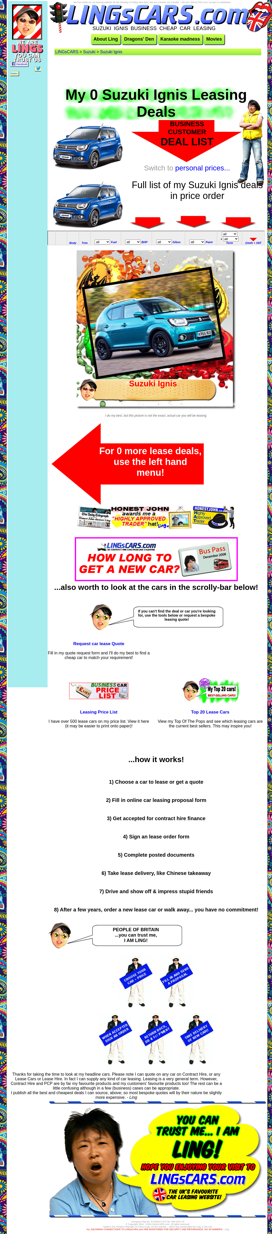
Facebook (19, 64)
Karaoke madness (180, 39)
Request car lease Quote (98, 643)
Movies (214, 39)
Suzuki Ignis (111, 52)
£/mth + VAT (253, 242)
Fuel (114, 242)
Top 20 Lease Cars (210, 712)
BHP (144, 242)
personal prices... (202, 168)
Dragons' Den (139, 39)
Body (73, 242)
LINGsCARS (66, 52)
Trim (84, 242)
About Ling (106, 39)
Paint (209, 242)
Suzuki (89, 52)
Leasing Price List (99, 712)
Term (229, 242)
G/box (176, 242)
